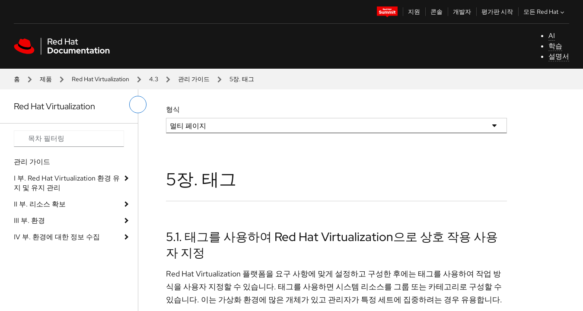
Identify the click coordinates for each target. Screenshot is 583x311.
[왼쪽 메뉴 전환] (138, 104)
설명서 (558, 56)
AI (551, 35)
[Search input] (69, 138)
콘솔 (436, 12)
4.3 (153, 79)
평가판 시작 (497, 12)
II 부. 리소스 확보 (40, 204)
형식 (173, 109)
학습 (555, 46)
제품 (46, 79)
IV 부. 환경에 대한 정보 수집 (57, 236)
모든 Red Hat (544, 12)
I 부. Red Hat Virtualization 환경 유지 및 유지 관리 (67, 183)
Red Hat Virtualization (100, 79)
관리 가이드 (194, 79)
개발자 (462, 12)
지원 (414, 12)
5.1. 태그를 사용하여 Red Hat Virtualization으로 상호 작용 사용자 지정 (332, 244)
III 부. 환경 (29, 220)
